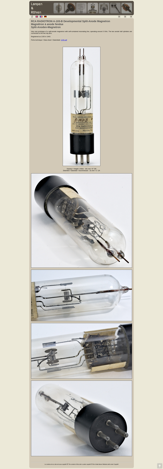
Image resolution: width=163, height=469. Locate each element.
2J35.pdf (64, 40)
